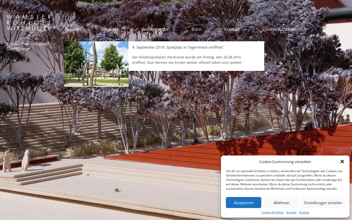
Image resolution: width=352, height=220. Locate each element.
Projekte (110, 29)
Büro (196, 29)
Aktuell (72, 29)
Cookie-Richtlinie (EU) (284, 29)
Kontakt (291, 212)
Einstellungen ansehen (323, 202)
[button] (342, 161)
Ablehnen (281, 202)
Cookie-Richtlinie (272, 212)
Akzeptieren (243, 202)
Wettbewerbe (155, 29)
